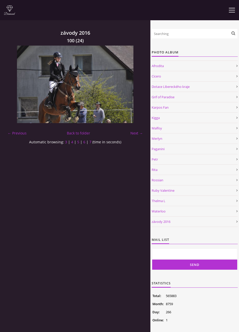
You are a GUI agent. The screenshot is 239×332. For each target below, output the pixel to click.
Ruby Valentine (163, 190)
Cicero (156, 76)
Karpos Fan (160, 107)
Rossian (157, 180)
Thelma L (158, 201)
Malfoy (157, 128)
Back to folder (78, 133)
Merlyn (157, 138)
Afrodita (158, 66)
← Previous (17, 133)
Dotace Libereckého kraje (171, 86)
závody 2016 (161, 221)
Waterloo (159, 211)
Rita (154, 169)
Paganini (158, 149)
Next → (136, 133)
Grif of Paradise (163, 97)
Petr (155, 159)
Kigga (156, 117)
